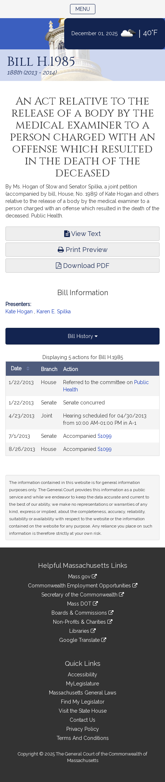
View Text (82, 233)
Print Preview (83, 249)
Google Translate (82, 640)
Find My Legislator (82, 702)
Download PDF (83, 265)
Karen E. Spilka (54, 311)
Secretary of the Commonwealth (82, 595)
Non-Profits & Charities (82, 622)
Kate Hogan (19, 311)
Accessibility (82, 674)
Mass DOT (82, 604)
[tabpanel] (82, 405)
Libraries (82, 631)
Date (22, 368)
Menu (85, 8)
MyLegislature (82, 684)
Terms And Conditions (83, 738)
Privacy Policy (82, 729)
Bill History (83, 336)
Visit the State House (83, 711)
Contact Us (82, 720)
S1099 (105, 436)
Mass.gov (82, 576)
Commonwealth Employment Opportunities (82, 585)
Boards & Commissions (82, 613)
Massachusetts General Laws (82, 693)
